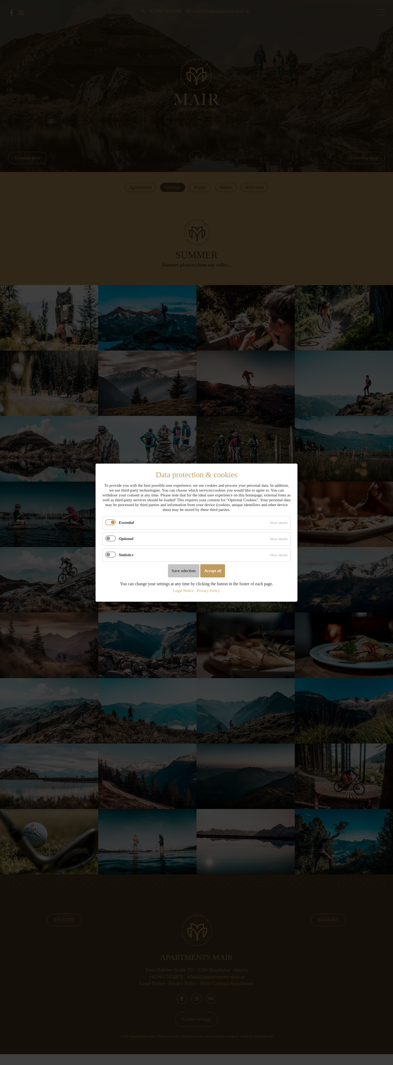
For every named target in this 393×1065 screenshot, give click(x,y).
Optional (126, 539)
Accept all (212, 571)
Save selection (184, 571)
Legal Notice (183, 590)
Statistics (126, 554)
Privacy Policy (208, 590)
